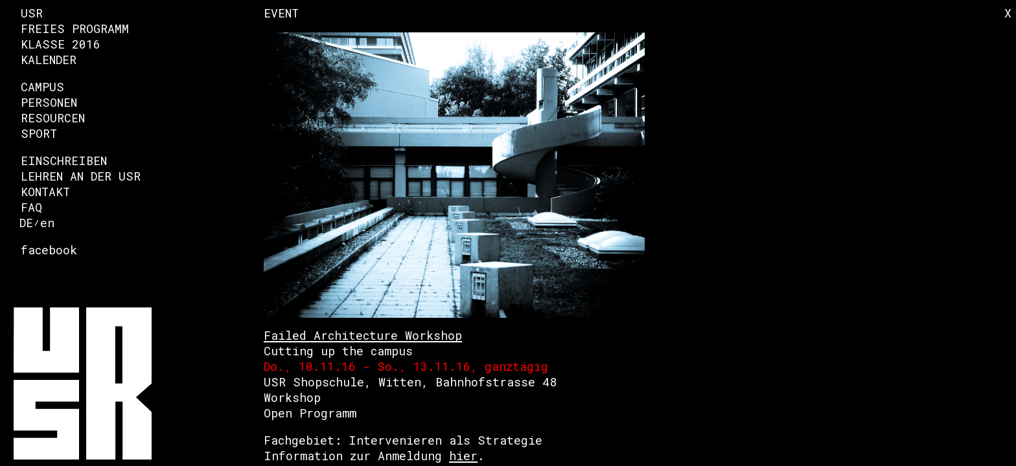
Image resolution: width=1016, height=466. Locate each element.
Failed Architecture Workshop (363, 335)
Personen (49, 102)
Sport (39, 133)
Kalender (48, 59)
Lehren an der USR (81, 176)
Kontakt (45, 191)
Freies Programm (75, 28)
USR (32, 13)
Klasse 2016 (60, 44)
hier (463, 455)
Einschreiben (64, 160)
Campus (42, 86)
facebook (49, 250)
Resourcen (53, 118)
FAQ (31, 207)
